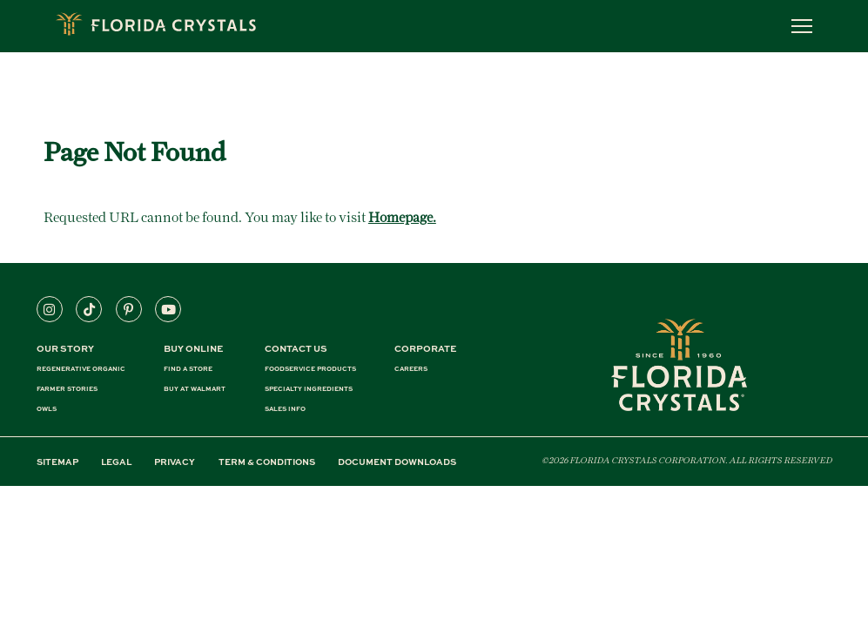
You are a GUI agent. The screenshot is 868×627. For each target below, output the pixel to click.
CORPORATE (425, 347)
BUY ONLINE (193, 347)
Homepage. (402, 217)
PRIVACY (174, 461)
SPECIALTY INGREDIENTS (309, 389)
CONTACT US (296, 347)
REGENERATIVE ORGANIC (81, 369)
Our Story (65, 347)
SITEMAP (57, 461)
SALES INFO (285, 409)
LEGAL (116, 461)
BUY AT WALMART (194, 389)
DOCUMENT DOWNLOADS (397, 461)
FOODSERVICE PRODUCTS (310, 369)
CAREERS (410, 369)
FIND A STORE (188, 369)
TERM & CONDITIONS (267, 461)
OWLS (47, 409)
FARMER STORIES (67, 389)
